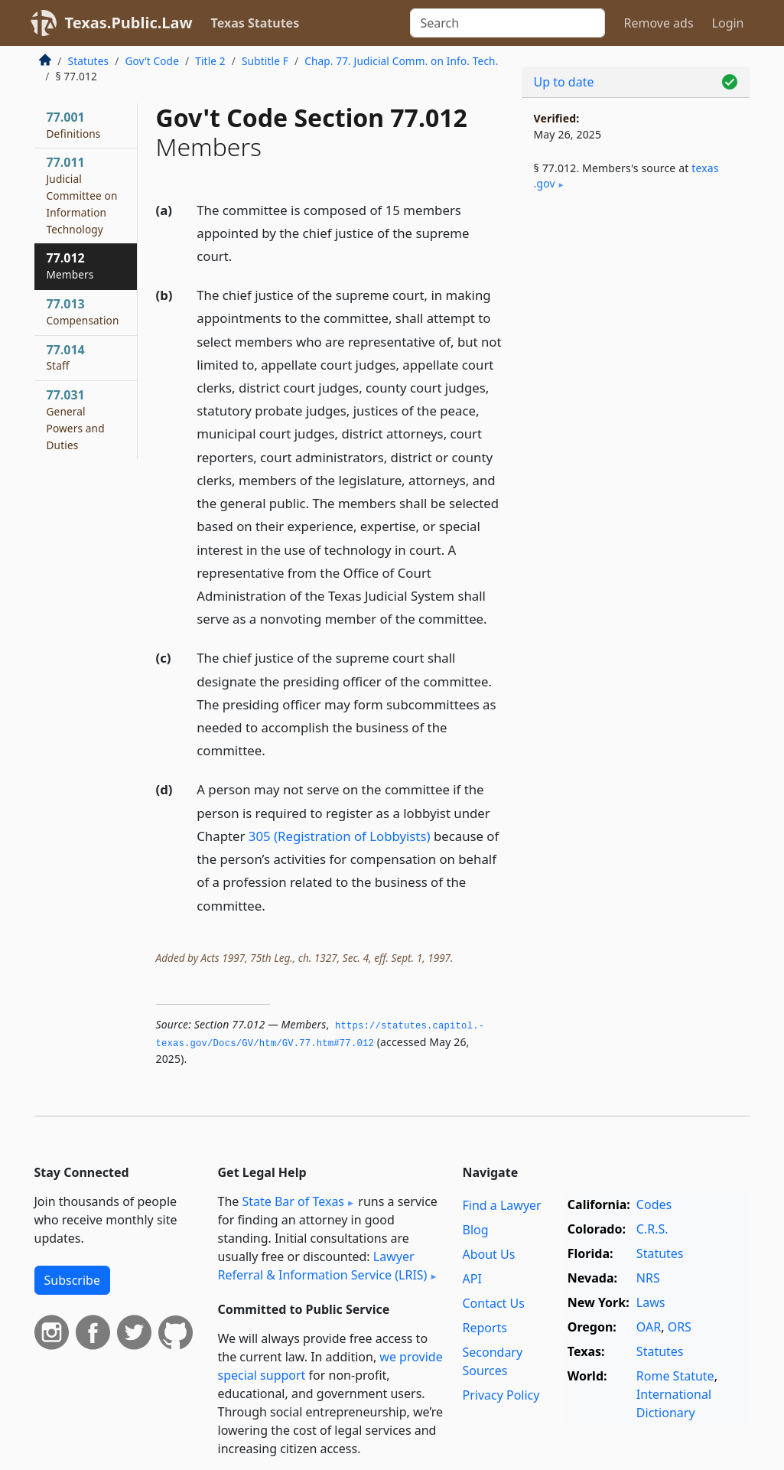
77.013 (83, 311)
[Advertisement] (635, 322)
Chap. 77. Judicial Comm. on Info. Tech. (401, 61)
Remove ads (658, 23)
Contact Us (493, 1303)
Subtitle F (265, 61)
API (471, 1278)
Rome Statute (675, 1375)
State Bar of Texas (293, 1201)
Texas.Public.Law (129, 22)
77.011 (82, 195)
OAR (648, 1326)
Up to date (564, 81)
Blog (475, 1229)
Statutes (88, 61)
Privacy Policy (500, 1395)
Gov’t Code (152, 61)
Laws (650, 1302)
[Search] (507, 22)
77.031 (76, 418)
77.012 (70, 265)
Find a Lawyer (501, 1205)
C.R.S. (652, 1229)
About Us (488, 1254)
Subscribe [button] (72, 1280)
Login (728, 23)
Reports (484, 1327)
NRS (648, 1278)
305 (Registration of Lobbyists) (340, 836)
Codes (654, 1204)
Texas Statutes (255, 23)
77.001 (74, 125)
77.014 (66, 357)
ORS (679, 1326)
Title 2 (210, 61)
